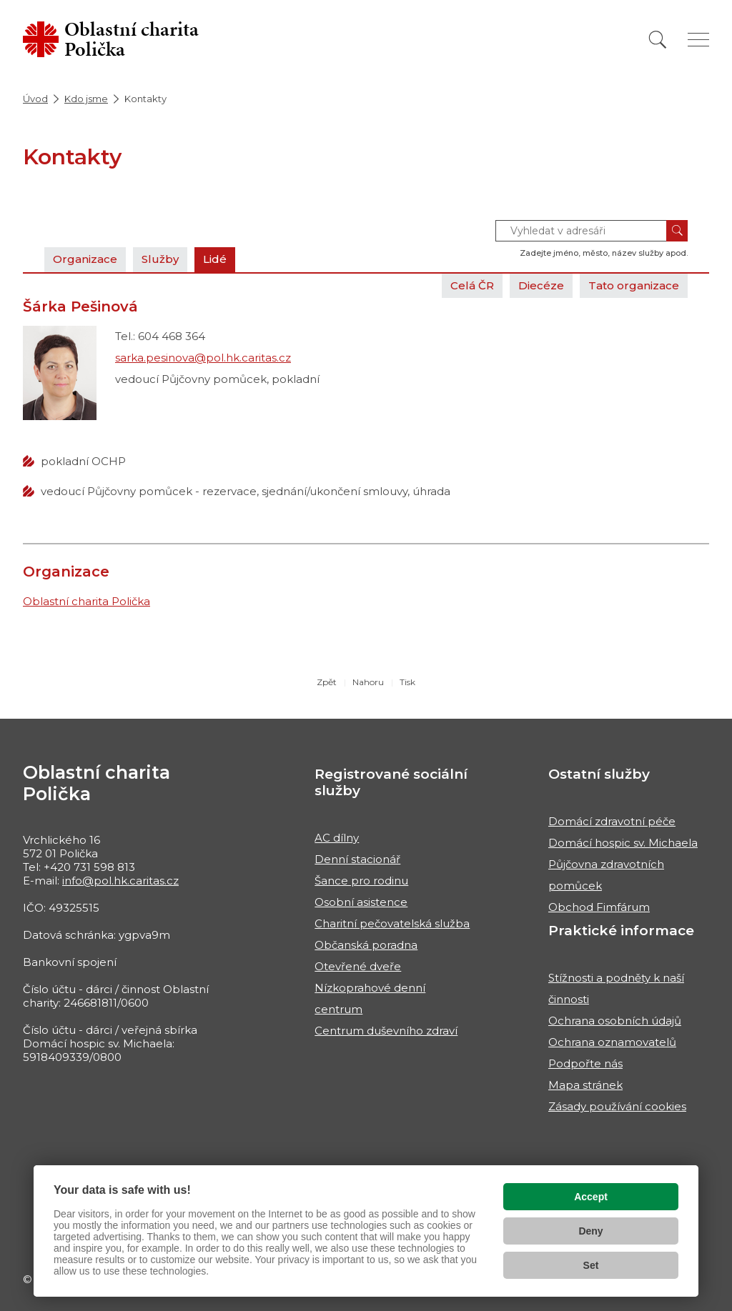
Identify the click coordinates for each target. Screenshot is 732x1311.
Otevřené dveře (358, 966)
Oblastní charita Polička (86, 601)
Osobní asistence (361, 902)
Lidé (215, 259)
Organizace (85, 259)
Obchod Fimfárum (599, 907)
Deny (590, 1231)
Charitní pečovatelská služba (392, 923)
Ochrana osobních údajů (614, 1020)
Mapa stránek (585, 1085)
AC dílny (337, 837)
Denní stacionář (357, 859)
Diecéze (541, 285)
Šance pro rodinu (361, 880)
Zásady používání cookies (617, 1106)
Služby (160, 259)
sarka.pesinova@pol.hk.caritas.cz (203, 357)
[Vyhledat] (657, 40)
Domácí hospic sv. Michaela (623, 842)
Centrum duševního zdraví (386, 1030)
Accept (591, 1196)
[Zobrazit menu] (698, 39)
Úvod (35, 98)
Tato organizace (633, 285)
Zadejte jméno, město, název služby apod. (604, 253)
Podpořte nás (585, 1063)
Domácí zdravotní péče (612, 821)
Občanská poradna (366, 945)
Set (591, 1265)
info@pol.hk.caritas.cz (120, 880)
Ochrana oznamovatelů (612, 1042)
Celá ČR (472, 285)
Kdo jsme (86, 98)
